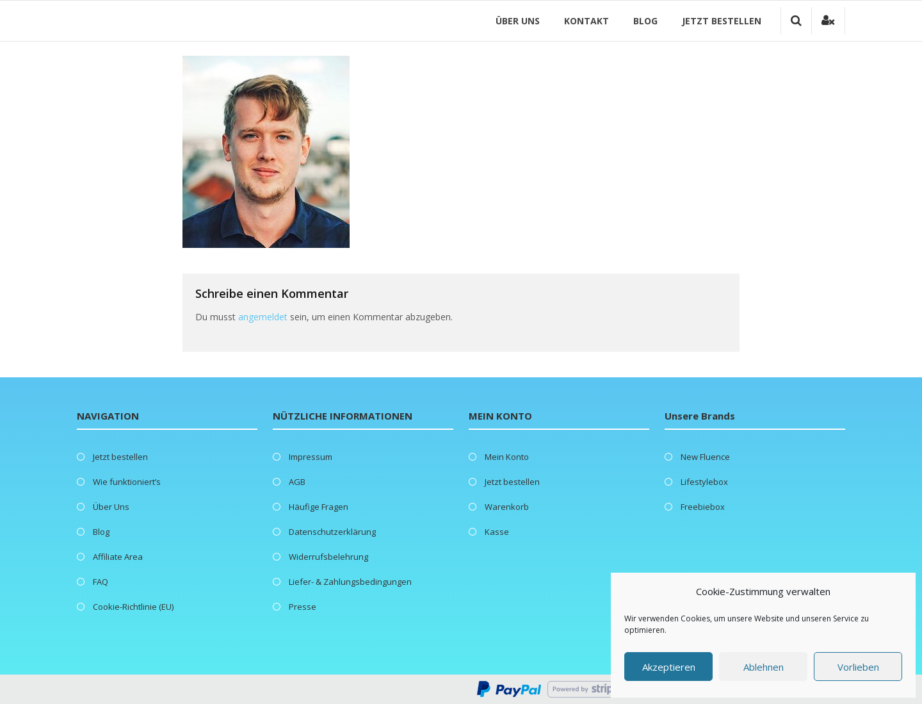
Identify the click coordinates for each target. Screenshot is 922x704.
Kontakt (586, 21)
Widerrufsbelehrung (328, 556)
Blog (645, 21)
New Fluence (705, 457)
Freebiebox (703, 506)
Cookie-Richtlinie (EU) (133, 606)
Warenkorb (507, 506)
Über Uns (518, 21)
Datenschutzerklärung (332, 531)
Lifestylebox (704, 481)
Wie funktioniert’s (127, 481)
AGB (297, 481)
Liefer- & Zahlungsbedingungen (350, 581)
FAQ (100, 581)
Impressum (310, 457)
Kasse (497, 531)
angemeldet (262, 317)
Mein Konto (507, 457)
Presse (302, 606)
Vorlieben (858, 666)
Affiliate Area (118, 556)
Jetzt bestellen (721, 21)
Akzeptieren (668, 666)
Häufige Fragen (318, 506)
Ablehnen (763, 666)
